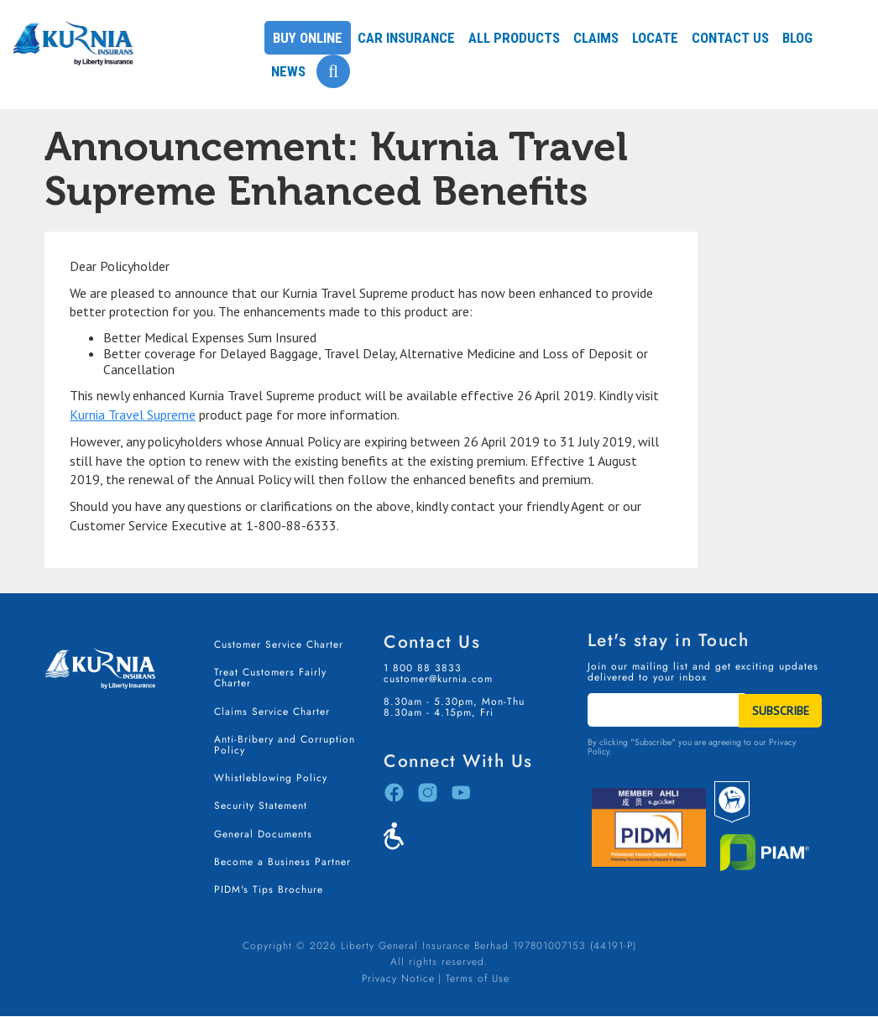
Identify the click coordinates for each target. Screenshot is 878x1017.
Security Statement (260, 805)
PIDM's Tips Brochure (268, 889)
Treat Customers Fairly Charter (270, 678)
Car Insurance (406, 37)
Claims (596, 37)
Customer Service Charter (278, 644)
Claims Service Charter (272, 711)
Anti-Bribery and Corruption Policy (284, 745)
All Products (514, 37)
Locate (655, 37)
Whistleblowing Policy (270, 777)
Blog (797, 37)
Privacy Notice (398, 978)
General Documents (263, 834)
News (288, 71)
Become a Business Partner (282, 861)
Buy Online (307, 37)
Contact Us (730, 37)
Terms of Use (478, 978)
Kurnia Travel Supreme (133, 414)
